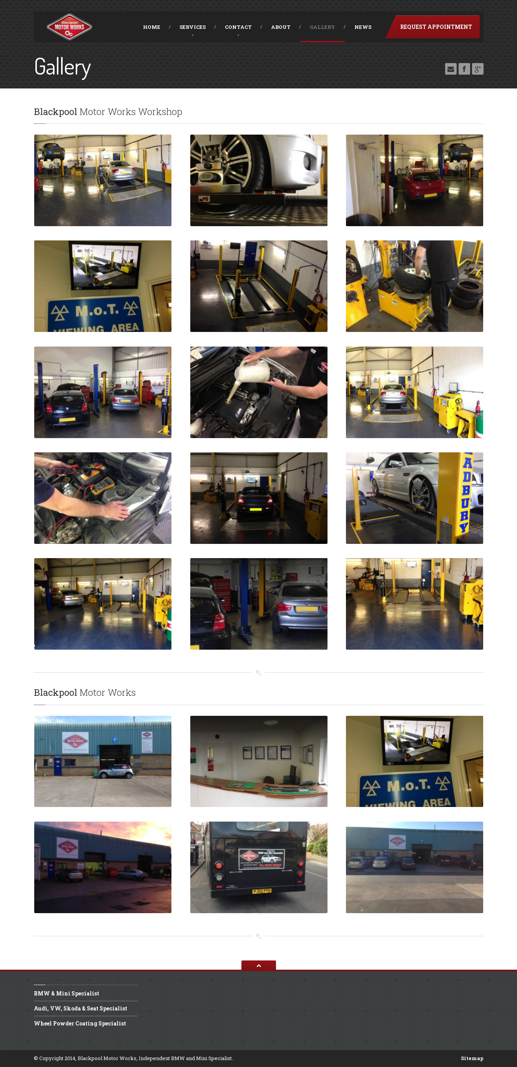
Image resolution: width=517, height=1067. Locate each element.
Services (193, 26)
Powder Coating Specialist (80, 1023)
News (362, 26)
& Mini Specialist (66, 994)
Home (151, 26)
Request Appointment (436, 26)
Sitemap (472, 1058)
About (281, 26)
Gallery (322, 26)
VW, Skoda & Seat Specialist (80, 1008)
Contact (238, 26)
